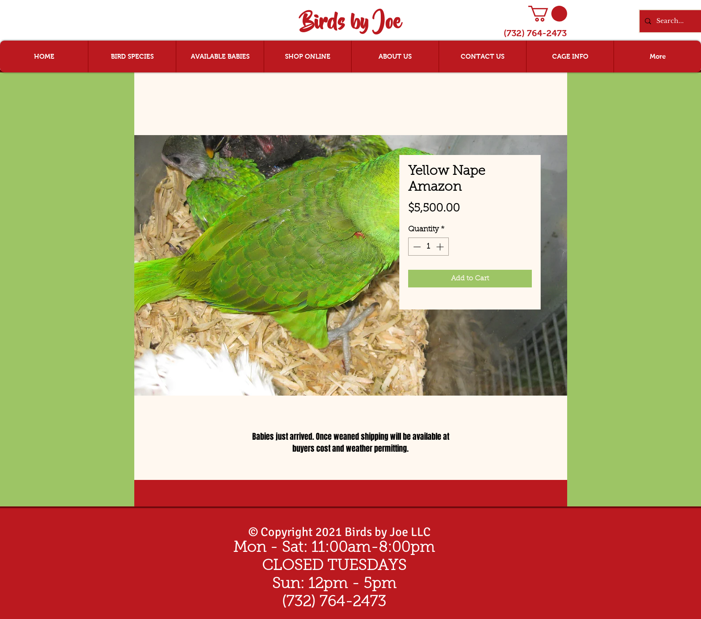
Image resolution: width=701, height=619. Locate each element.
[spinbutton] (428, 247)
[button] (547, 14)
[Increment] (440, 247)
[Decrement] (416, 247)
